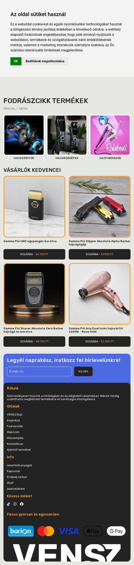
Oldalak (13, 406)
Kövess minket (19, 496)
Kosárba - (34, 254)
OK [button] (16, 61)
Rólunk (13, 388)
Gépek (23, 108)
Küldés (83, 371)
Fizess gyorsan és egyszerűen (33, 514)
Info (10, 457)
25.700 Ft (42, 254)
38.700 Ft (42, 341)
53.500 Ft (107, 341)
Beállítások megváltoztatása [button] (45, 61)
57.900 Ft (107, 254)
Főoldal (9, 108)
